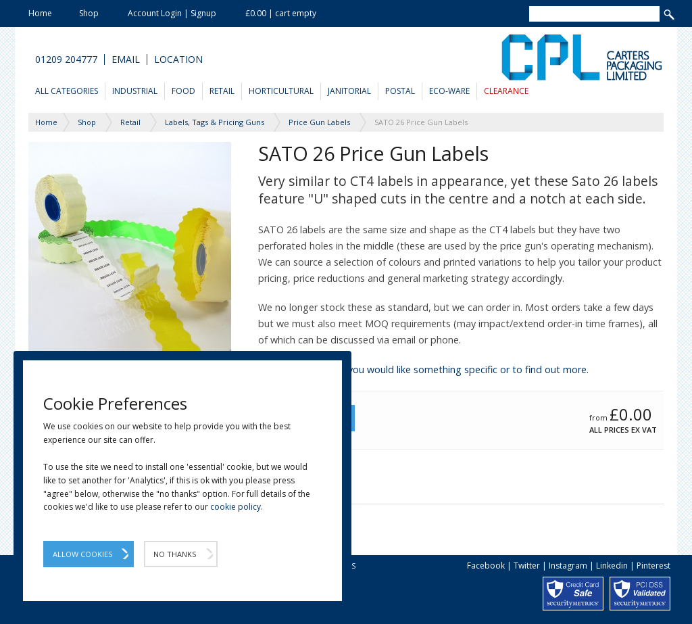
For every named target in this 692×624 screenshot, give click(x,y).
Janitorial (349, 91)
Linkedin (612, 565)
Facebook (486, 565)
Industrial (134, 91)
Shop (89, 13)
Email (126, 59)
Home (40, 13)
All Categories (66, 91)
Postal (400, 91)
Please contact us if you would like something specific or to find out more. (423, 369)
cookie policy (235, 506)
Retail (221, 91)
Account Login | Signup (172, 13)
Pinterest (653, 565)
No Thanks (174, 554)
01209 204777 (66, 59)
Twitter (527, 565)
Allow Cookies (82, 554)
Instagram (568, 565)
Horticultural (281, 91)
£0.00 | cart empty (280, 13)
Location (178, 59)
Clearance (506, 91)
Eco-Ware (449, 91)
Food (183, 91)
